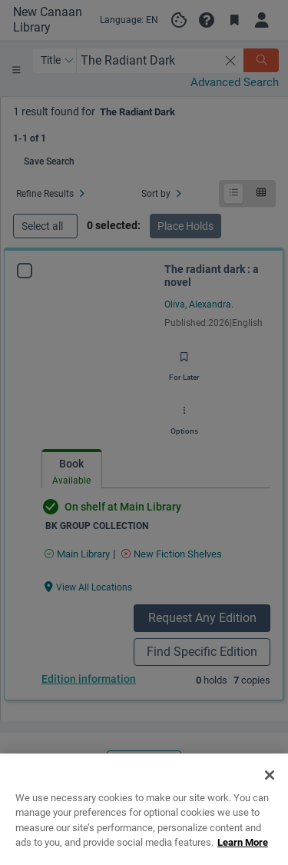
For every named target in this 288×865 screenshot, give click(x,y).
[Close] (269, 790)
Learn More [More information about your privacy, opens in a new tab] (242, 857)
